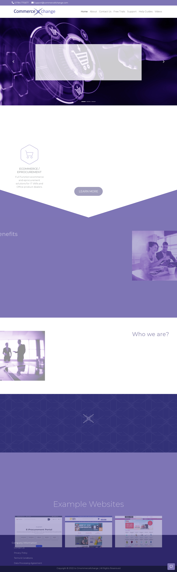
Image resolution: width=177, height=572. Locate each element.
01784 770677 (22, 3)
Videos (158, 11)
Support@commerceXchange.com (51, 3)
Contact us (19, 548)
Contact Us (105, 11)
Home (85, 11)
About (93, 11)
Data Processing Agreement (28, 563)
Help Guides (146, 11)
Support (132, 11)
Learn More (88, 195)
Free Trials (119, 11)
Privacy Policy (20, 553)
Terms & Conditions (23, 558)
